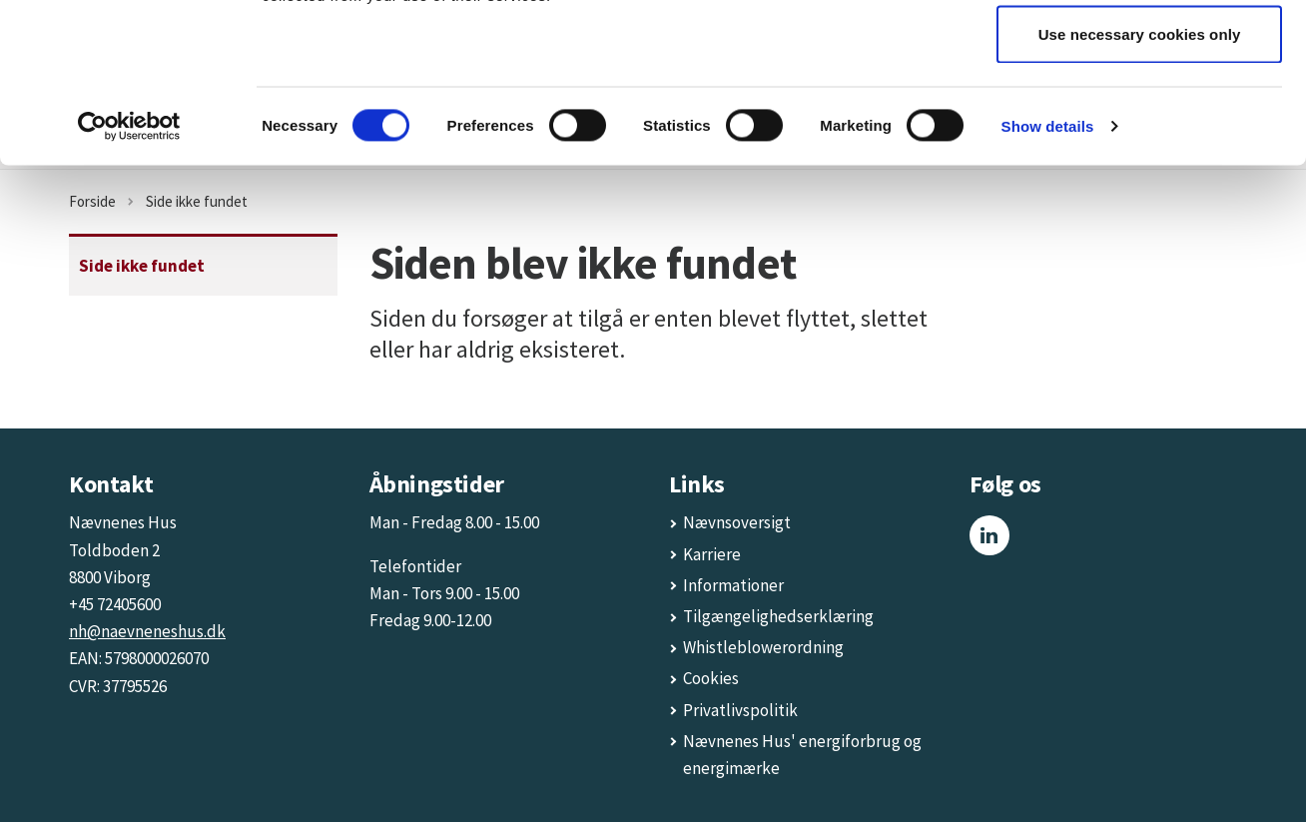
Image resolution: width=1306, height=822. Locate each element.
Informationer (733, 585)
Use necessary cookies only (1139, 183)
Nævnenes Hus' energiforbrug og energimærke (802, 754)
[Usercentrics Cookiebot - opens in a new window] (129, 276)
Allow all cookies (1139, 52)
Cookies (711, 678)
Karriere (712, 554)
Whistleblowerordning (763, 647)
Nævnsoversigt (737, 522)
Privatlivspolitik (740, 710)
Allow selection (1139, 118)
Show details (1047, 275)
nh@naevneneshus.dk (147, 631)
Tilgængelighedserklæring (778, 616)
